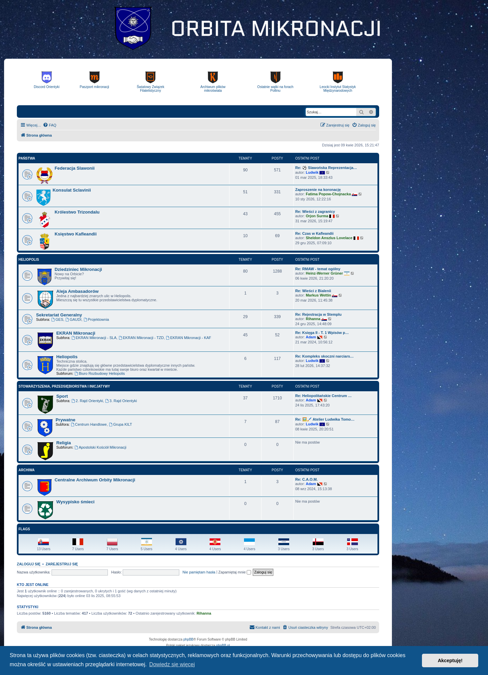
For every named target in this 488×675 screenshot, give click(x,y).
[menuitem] (49, 125)
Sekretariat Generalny (59, 314)
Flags (24, 529)
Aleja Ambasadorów (77, 291)
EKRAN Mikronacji (75, 333)
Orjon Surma (317, 216)
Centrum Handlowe (89, 424)
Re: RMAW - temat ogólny (317, 269)
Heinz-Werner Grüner (324, 273)
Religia (63, 442)
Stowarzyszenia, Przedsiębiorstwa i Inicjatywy (64, 386)
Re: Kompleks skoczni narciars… (324, 356)
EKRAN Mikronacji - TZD (141, 338)
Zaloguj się (28, 564)
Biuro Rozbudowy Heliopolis (99, 373)
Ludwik (312, 172)
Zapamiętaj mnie (234, 572)
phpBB (188, 639)
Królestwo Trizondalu (77, 212)
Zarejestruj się (61, 564)
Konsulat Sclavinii (72, 190)
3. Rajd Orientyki (121, 401)
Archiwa (27, 470)
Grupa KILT (120, 424)
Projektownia (96, 319)
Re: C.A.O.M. (306, 479)
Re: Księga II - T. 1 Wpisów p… (322, 333)
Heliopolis (29, 259)
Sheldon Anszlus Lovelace (329, 238)
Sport (62, 396)
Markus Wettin (318, 295)
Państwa (27, 158)
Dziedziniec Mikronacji (78, 269)
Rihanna (313, 319)
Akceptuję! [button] (450, 660)
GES (57, 319)
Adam (311, 337)
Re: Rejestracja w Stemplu (318, 314)
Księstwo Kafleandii (76, 233)
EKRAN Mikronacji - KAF (188, 338)
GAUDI (73, 319)
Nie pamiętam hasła (199, 572)
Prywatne (65, 419)
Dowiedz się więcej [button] (172, 664)
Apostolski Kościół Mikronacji (100, 447)
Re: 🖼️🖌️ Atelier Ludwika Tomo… (325, 419)
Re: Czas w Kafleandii (314, 233)
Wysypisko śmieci (75, 501)
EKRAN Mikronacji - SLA (94, 338)
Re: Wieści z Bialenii (313, 291)
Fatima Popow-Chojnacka (328, 194)
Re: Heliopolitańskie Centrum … (323, 396)
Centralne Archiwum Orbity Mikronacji (95, 479)
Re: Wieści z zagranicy (315, 211)
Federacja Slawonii (75, 168)
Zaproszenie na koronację (318, 190)
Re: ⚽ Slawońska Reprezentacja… (326, 168)
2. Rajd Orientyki (87, 401)
